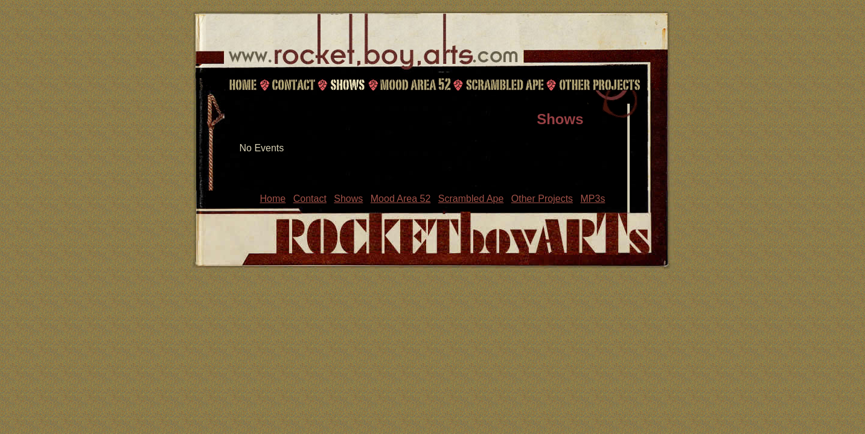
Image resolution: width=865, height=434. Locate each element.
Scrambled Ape (504, 84)
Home (243, 84)
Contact (291, 84)
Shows (347, 84)
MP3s (593, 198)
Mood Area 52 (414, 84)
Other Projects (600, 84)
